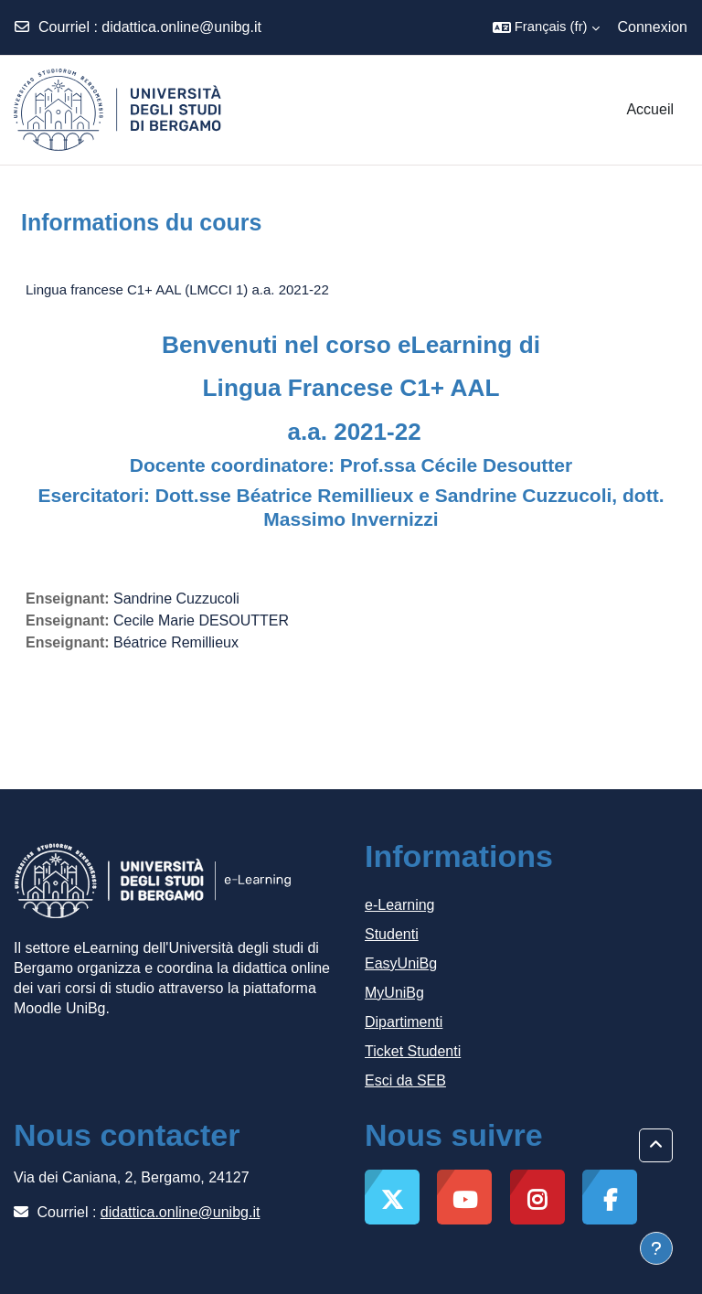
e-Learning (400, 905)
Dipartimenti (403, 1022)
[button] (546, 27)
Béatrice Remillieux (176, 642)
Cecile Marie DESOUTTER (201, 620)
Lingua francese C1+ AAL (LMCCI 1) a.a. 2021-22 (177, 289)
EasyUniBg (401, 963)
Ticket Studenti (413, 1051)
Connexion (653, 27)
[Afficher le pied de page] (656, 1248)
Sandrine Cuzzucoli (176, 598)
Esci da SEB (405, 1080)
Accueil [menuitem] (650, 109)
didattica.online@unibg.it (181, 27)
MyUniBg (394, 992)
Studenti (392, 934)
